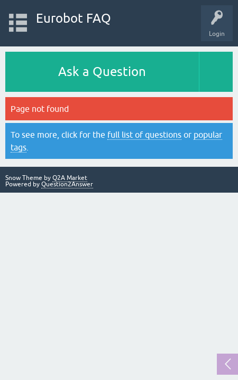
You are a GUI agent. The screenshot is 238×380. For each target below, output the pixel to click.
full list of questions (144, 134)
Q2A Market (69, 178)
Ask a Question (102, 71)
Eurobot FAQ (73, 18)
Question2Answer (67, 184)
